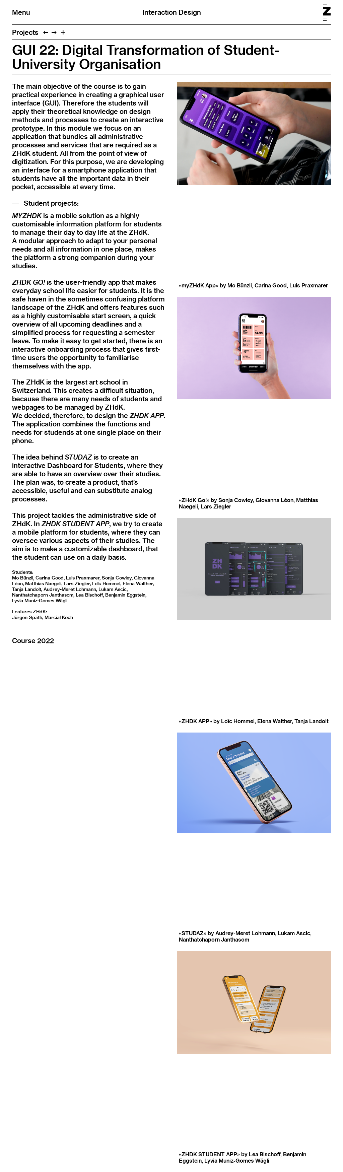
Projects (25, 32)
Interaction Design (171, 12)
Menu (21, 12)
